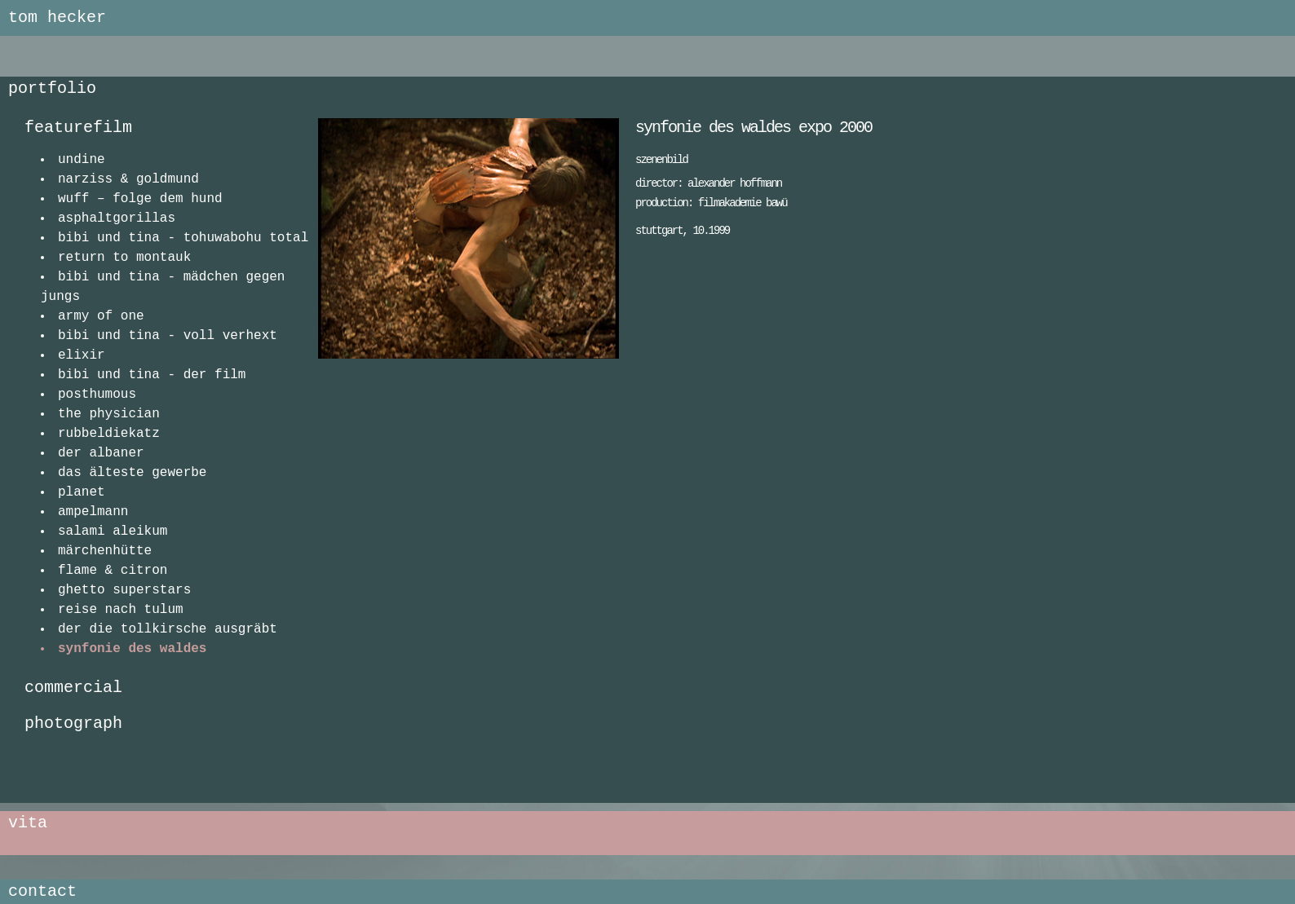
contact (42, 891)
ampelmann (93, 512)
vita (27, 823)
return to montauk (124, 257)
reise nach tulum (120, 609)
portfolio (52, 88)
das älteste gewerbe (132, 472)
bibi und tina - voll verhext (167, 336)
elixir (81, 355)
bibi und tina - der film (151, 375)
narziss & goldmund (128, 179)
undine (81, 159)
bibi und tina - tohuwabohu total (183, 238)
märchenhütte (105, 551)
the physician (109, 414)
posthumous (97, 394)
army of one (101, 316)
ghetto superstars (124, 590)
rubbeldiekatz (109, 433)
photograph (73, 723)
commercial (73, 687)
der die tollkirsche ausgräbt (167, 629)
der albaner (101, 453)
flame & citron (112, 570)
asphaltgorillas (116, 218)
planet (81, 492)
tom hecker (57, 17)
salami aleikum (112, 531)
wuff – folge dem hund (140, 199)
